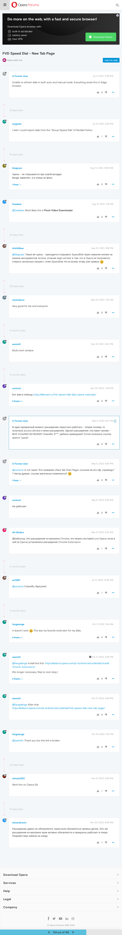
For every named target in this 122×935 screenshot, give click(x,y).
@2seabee (18, 200)
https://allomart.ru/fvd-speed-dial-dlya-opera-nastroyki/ (65, 384)
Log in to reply (111, 50)
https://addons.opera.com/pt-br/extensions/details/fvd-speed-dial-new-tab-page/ (58, 698)
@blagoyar (18, 244)
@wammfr (17, 730)
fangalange (18, 614)
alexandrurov (19, 813)
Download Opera (102, 27)
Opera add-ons (14, 50)
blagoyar (17, 158)
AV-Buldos (18, 522)
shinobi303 (18, 768)
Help (6, 881)
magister (17, 114)
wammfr (16, 334)
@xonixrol (17, 460)
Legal (7, 889)
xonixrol (16, 378)
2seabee (16, 194)
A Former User (20, 66)
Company (10, 897)
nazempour (18, 290)
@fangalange (19, 653)
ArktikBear (18, 238)
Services (9, 873)
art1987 (16, 570)
